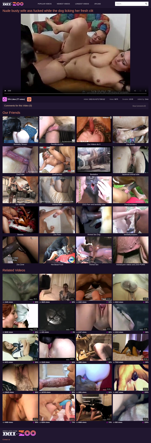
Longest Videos (82, 4)
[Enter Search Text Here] (131, 4)
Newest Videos (63, 4)
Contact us (6, 439)
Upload (97, 4)
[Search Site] (146, 4)
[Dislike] (29, 99)
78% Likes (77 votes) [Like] (14, 99)
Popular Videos (45, 4)
